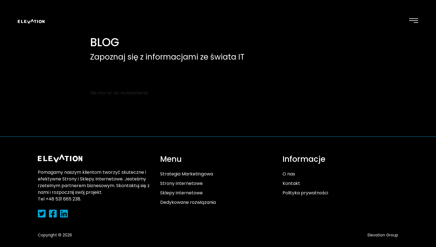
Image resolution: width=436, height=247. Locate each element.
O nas (289, 174)
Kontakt (291, 183)
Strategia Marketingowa (186, 174)
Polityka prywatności (305, 193)
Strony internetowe (181, 183)
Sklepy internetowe (181, 193)
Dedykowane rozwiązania (188, 202)
